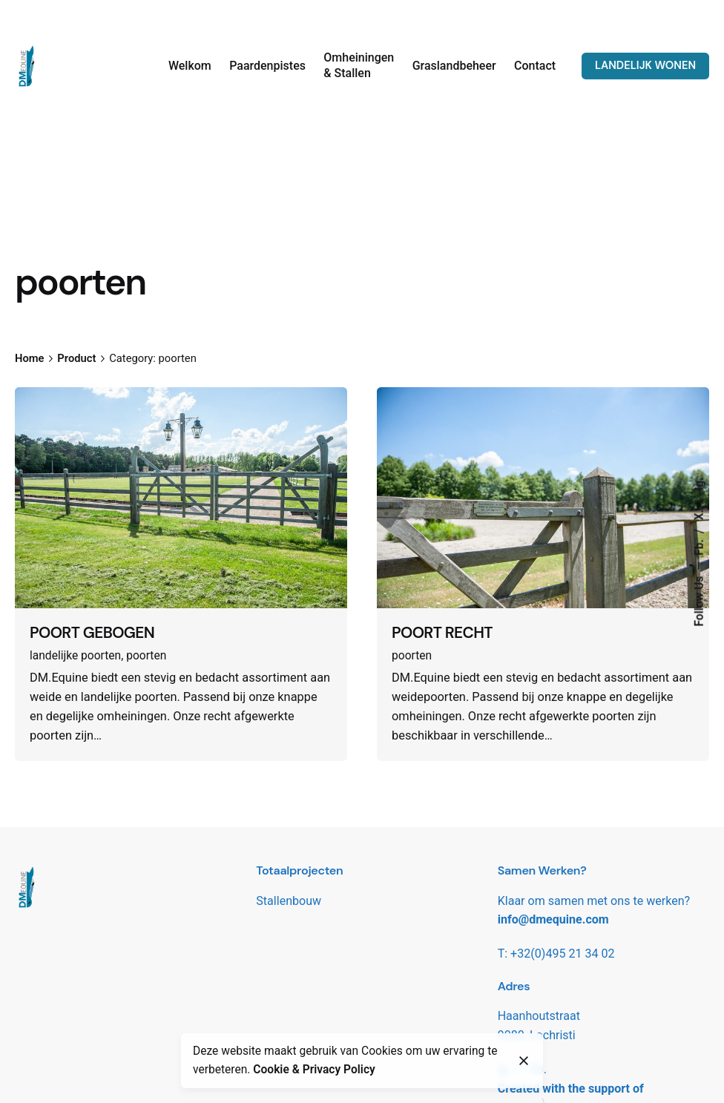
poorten (146, 655)
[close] (524, 1061)
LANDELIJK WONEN (645, 65)
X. (699, 513)
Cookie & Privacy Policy (314, 1069)
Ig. (699, 483)
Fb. (699, 546)
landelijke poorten (75, 655)
